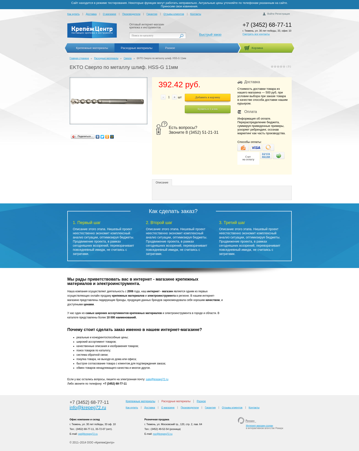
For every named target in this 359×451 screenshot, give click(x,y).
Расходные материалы (136, 48)
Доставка (91, 14)
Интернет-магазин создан (259, 425)
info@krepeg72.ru (88, 407)
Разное (170, 48)
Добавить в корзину (207, 97)
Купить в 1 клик (208, 109)
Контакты (195, 14)
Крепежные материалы (92, 48)
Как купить (73, 14)
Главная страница (79, 58)
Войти (271, 13)
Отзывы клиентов (173, 14)
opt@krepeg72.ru (88, 433)
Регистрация (282, 13)
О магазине (109, 14)
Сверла (128, 58)
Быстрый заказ (210, 34)
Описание (162, 182)
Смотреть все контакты (256, 34)
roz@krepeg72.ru (162, 433)
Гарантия (152, 14)
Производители (131, 14)
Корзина (257, 48)
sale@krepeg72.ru (157, 379)
